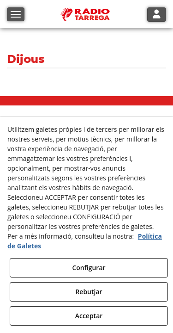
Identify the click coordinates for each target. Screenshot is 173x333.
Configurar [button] (88, 267)
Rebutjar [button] (88, 291)
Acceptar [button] (89, 315)
